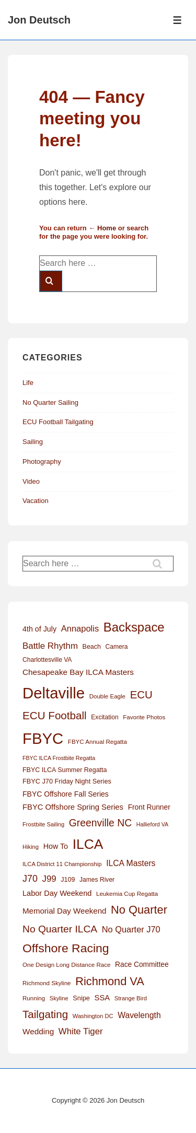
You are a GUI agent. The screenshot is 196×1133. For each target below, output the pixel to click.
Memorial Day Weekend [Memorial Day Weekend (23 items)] (64, 910)
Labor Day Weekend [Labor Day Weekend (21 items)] (56, 893)
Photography (41, 461)
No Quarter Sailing (50, 402)
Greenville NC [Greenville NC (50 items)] (100, 822)
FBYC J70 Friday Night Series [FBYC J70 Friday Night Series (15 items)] (66, 781)
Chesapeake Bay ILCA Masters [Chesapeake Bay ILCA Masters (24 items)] (78, 672)
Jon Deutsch (39, 20)
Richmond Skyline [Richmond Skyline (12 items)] (46, 983)
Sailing (32, 442)
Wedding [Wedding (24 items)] (38, 1031)
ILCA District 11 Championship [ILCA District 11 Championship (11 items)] (62, 864)
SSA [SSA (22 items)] (102, 998)
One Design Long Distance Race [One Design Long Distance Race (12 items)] (66, 965)
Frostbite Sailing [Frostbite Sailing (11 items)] (43, 824)
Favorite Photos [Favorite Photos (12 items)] (144, 717)
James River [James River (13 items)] (96, 879)
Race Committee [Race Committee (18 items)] (142, 964)
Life (27, 383)
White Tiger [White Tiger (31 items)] (81, 1031)
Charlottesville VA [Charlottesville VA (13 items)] (47, 659)
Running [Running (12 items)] (33, 998)
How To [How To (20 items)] (55, 846)
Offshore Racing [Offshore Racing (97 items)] (65, 948)
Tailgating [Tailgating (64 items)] (45, 1014)
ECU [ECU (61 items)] (141, 694)
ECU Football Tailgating (58, 422)
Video (31, 481)
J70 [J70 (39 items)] (30, 878)
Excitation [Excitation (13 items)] (104, 717)
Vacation (35, 501)
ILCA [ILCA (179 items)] (88, 844)
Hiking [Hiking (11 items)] (30, 847)
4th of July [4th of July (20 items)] (39, 629)
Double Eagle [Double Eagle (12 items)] (107, 696)
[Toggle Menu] (177, 20)
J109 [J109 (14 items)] (68, 879)
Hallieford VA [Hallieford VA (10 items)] (152, 824)
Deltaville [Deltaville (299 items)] (53, 693)
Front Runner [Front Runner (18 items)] (149, 807)
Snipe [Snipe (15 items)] (81, 998)
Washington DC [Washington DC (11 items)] (93, 1016)
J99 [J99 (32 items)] (49, 879)
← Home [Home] (102, 228)
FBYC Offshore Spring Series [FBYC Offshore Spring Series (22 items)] (72, 807)
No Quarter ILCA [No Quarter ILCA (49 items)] (59, 929)
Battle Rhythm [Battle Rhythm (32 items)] (50, 646)
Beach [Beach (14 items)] (92, 646)
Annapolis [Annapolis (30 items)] (80, 628)
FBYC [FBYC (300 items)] (42, 738)
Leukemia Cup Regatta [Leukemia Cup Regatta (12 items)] (127, 894)
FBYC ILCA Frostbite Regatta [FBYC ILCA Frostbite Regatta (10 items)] (58, 758)
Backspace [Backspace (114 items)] (134, 627)
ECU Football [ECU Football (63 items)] (54, 715)
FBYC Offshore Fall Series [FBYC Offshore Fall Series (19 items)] (65, 794)
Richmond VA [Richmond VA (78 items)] (109, 981)
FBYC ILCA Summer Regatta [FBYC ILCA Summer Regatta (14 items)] (64, 770)
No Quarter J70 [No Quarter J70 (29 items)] (131, 929)
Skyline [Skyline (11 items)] (59, 998)
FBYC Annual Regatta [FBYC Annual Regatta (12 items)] (97, 742)
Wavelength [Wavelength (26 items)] (139, 1015)
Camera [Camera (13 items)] (117, 646)
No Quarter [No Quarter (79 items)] (139, 909)
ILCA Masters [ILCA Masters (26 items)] (130, 863)
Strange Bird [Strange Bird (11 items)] (130, 998)
